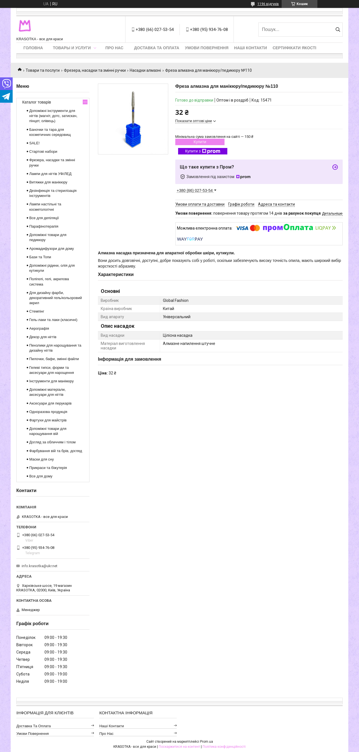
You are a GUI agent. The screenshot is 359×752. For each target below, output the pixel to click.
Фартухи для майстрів (48, 420)
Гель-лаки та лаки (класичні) (53, 320)
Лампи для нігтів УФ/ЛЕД (50, 174)
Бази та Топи (40, 257)
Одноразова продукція (48, 412)
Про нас (115, 48)
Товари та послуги (43, 70)
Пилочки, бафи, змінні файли (54, 359)
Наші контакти (250, 48)
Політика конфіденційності (224, 747)
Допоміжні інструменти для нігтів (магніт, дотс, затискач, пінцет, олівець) (53, 116)
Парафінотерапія (43, 226)
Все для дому (40, 476)
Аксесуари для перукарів (50, 403)
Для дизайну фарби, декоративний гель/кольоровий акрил (55, 298)
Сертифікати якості (294, 48)
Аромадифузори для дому (51, 248)
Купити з (202, 151)
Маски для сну (41, 459)
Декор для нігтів (42, 337)
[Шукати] (338, 30)
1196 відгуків (268, 4)
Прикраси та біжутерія (48, 468)
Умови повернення (206, 48)
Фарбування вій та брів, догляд (55, 451)
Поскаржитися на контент (179, 747)
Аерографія (39, 328)
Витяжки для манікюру (48, 182)
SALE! (34, 143)
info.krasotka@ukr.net (39, 566)
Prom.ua (206, 742)
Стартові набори (43, 151)
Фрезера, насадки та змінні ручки (95, 70)
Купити (200, 142)
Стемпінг (36, 311)
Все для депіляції (44, 218)
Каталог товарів (36, 102)
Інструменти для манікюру (51, 381)
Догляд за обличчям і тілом (52, 442)
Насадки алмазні (145, 70)
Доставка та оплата (157, 48)
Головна (33, 48)
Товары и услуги (72, 48)
